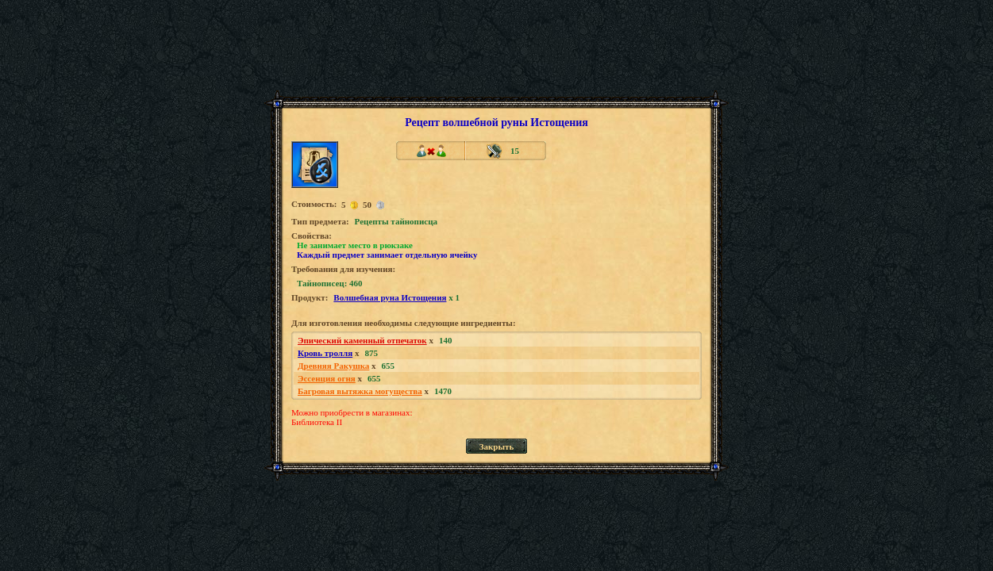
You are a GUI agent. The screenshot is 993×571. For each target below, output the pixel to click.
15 (514, 150)
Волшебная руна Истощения (389, 297)
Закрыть (496, 446)
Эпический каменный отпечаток (362, 340)
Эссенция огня (327, 378)
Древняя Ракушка (333, 365)
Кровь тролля (325, 353)
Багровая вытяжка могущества (360, 391)
